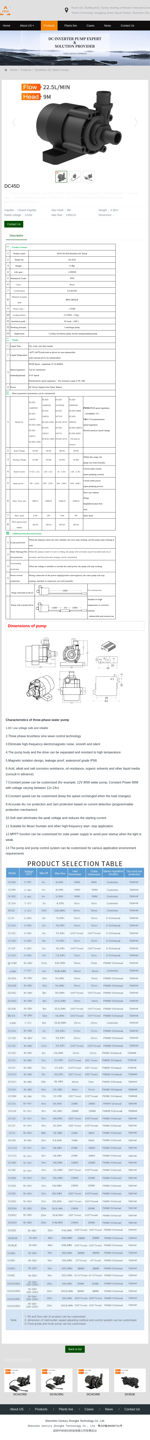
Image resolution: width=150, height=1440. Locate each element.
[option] (75, 124)
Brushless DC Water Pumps (52, 69)
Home (6, 25)
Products (26, 69)
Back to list (75, 1349)
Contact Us (14, 224)
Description (16, 235)
